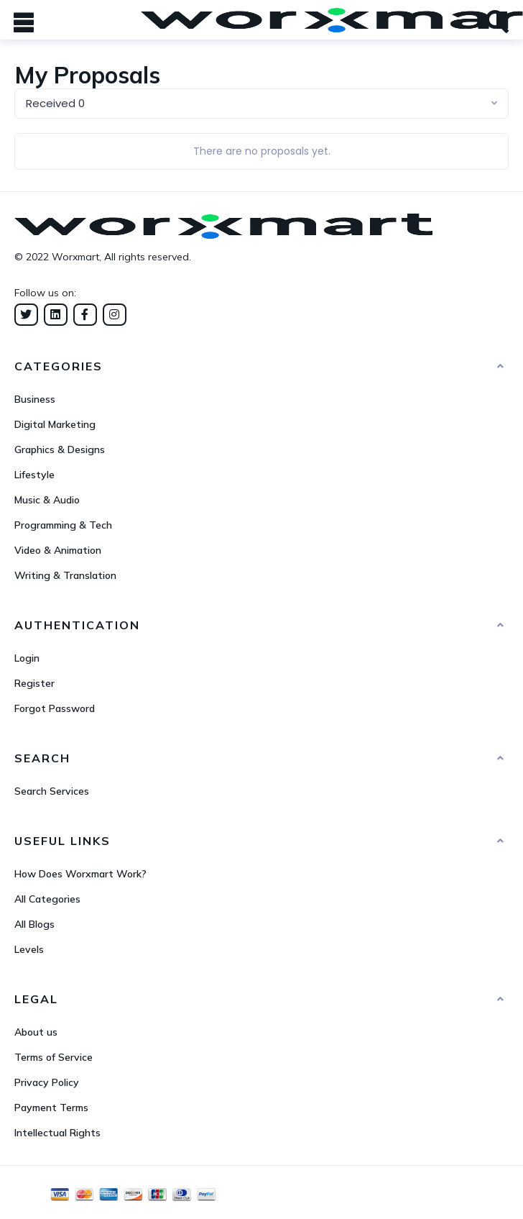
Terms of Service (53, 1057)
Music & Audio (47, 499)
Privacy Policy (46, 1082)
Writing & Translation (65, 575)
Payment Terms (51, 1107)
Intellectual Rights (57, 1132)
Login (27, 658)
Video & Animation (57, 550)
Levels (29, 949)
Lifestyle (34, 474)
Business (34, 399)
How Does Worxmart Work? (80, 873)
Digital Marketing (55, 424)
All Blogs (34, 924)
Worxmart (75, 256)
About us (35, 1032)
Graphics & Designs (59, 449)
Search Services (51, 791)
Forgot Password (54, 708)
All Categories (47, 898)
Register (34, 683)
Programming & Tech (63, 525)
